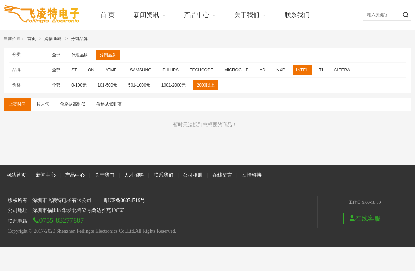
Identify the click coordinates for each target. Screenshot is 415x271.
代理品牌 (79, 54)
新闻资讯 (146, 14)
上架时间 (17, 104)
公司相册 (193, 175)
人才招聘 (134, 175)
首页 (31, 38)
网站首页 (16, 175)
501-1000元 (139, 85)
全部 (56, 54)
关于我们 (247, 14)
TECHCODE (201, 70)
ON (91, 70)
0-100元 (79, 85)
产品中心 (196, 14)
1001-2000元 (173, 85)
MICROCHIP (236, 70)
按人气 (43, 104)
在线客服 (365, 218)
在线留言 (222, 175)
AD (263, 70)
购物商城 (52, 38)
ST (74, 70)
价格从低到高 (109, 104)
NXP (280, 70)
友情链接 (252, 175)
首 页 (107, 14)
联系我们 (297, 14)
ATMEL (112, 70)
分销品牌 (79, 38)
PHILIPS (170, 70)
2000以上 (206, 85)
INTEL (302, 70)
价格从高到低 (72, 104)
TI (321, 70)
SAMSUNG (141, 70)
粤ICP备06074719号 (124, 200)
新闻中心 (46, 175)
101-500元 (107, 85)
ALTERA (342, 70)
